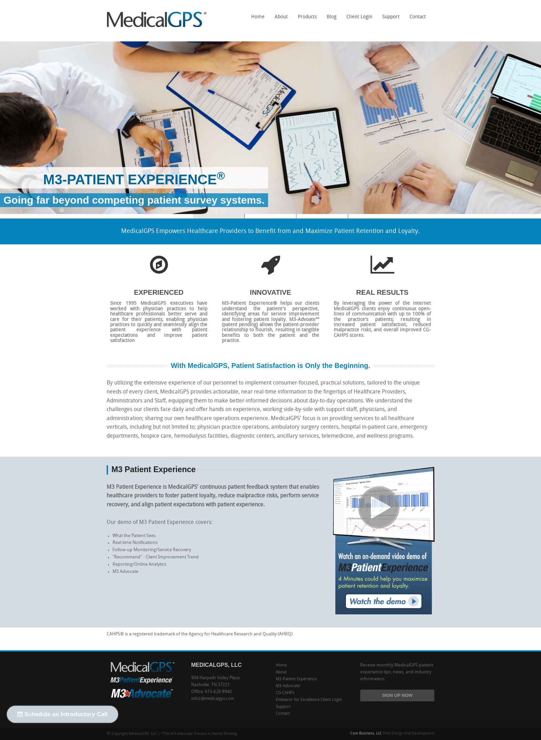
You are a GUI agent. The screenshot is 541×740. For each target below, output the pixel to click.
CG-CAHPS (270, 216)
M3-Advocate (322, 216)
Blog (331, 17)
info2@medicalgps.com (212, 699)
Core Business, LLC (366, 734)
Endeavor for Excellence (297, 700)
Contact (418, 17)
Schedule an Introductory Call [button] (62, 714)
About (281, 17)
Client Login (359, 17)
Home (258, 17)
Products (305, 19)
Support (391, 17)
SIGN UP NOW (397, 695)
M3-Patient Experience (296, 679)
